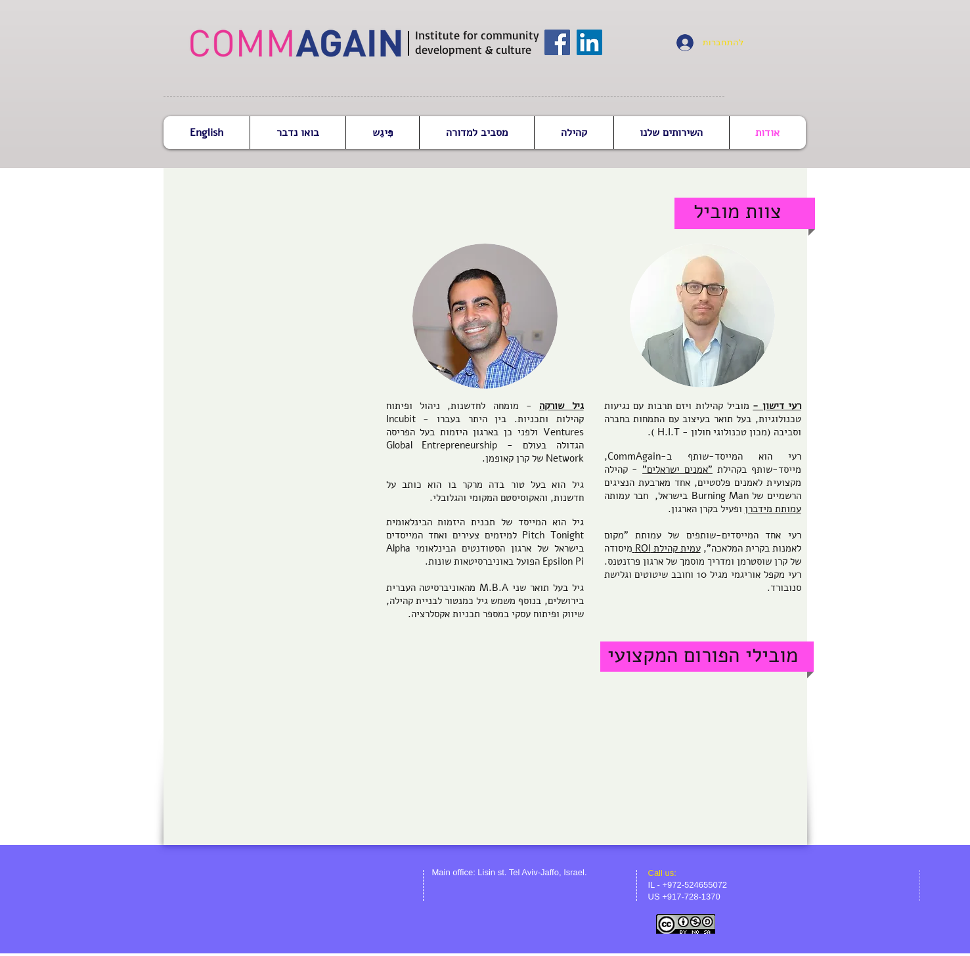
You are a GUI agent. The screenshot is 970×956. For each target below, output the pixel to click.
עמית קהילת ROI (666, 548)
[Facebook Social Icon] (557, 42)
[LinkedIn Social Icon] (589, 42)
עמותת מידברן (773, 508)
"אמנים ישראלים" (677, 469)
